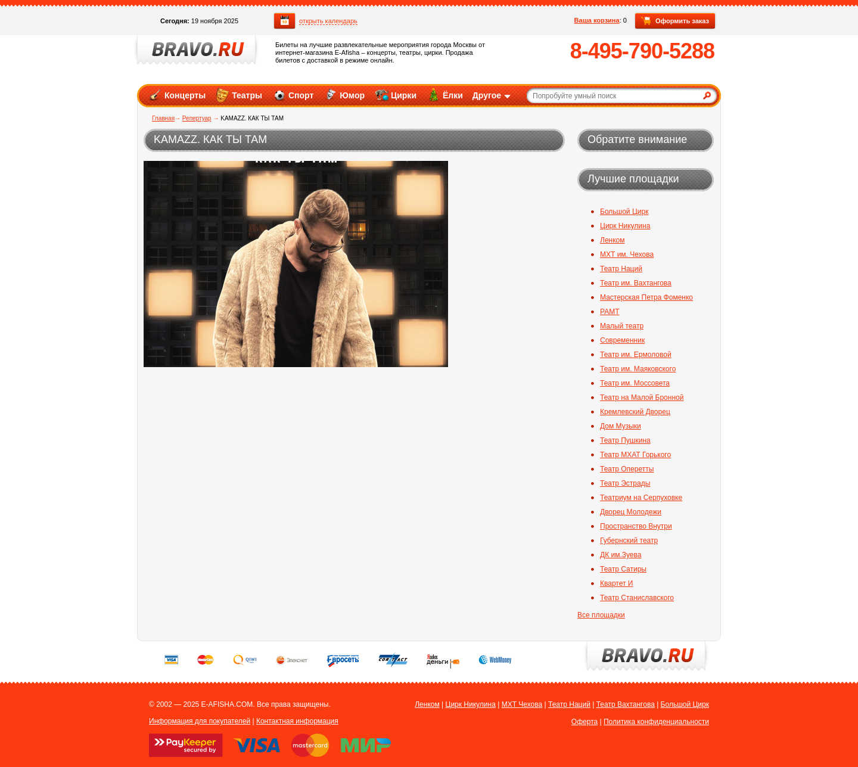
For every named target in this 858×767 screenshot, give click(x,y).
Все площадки (601, 615)
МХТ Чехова (522, 704)
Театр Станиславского (637, 598)
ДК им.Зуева (620, 555)
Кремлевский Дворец (635, 412)
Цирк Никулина (625, 226)
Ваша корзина (597, 20)
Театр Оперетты (627, 469)
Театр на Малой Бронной (641, 397)
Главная (163, 118)
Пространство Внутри (636, 526)
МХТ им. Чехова (627, 254)
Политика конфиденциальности (656, 722)
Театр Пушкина (625, 440)
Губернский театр (629, 540)
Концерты (177, 95)
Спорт (292, 95)
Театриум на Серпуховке (641, 497)
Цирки (395, 95)
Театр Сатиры (623, 569)
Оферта (584, 722)
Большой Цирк (624, 211)
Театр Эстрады (625, 483)
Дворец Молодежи (630, 512)
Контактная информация (297, 721)
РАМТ (610, 312)
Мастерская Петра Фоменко (646, 297)
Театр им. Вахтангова (636, 283)
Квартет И (616, 583)
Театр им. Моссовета (635, 383)
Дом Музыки (620, 426)
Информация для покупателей (199, 721)
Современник (622, 340)
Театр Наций (621, 269)
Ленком (612, 240)
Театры (238, 95)
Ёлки (444, 95)
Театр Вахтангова (625, 704)
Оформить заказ (675, 21)
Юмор (344, 95)
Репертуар (197, 118)
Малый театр (622, 326)
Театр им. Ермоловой (636, 354)
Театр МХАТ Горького (635, 455)
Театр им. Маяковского (638, 369)
